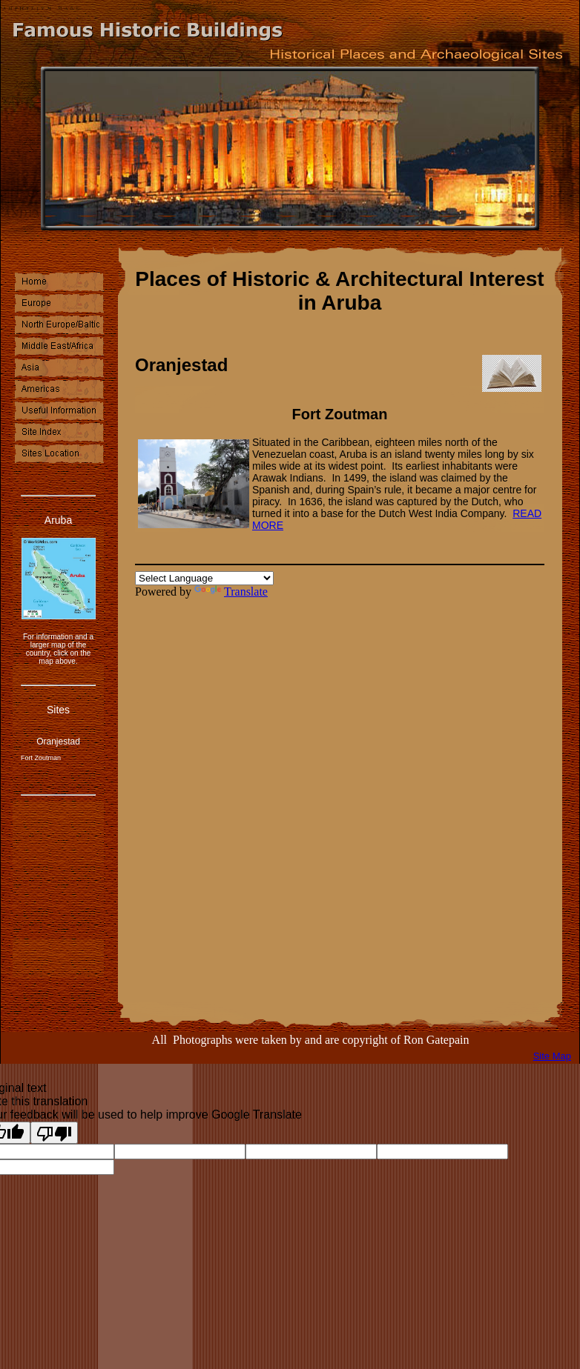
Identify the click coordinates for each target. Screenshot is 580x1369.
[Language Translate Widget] (204, 578)
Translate (231, 591)
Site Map (552, 1056)
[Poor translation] (54, 1133)
